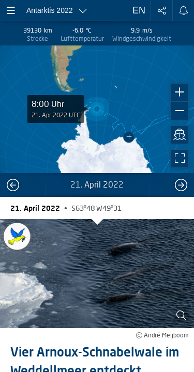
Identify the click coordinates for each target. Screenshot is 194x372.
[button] (179, 92)
